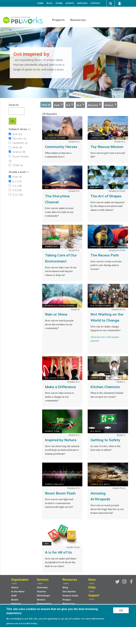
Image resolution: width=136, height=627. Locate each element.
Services (82, 3)
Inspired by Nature (60, 440)
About (14, 587)
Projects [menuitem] (58, 20)
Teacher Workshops (43, 593)
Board (14, 599)
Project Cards (70, 595)
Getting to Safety (105, 440)
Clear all (45, 105)
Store (59, 3)
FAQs (92, 587)
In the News (18, 591)
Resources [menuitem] (78, 20)
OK (121, 610)
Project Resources (69, 601)
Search (14, 105)
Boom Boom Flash (60, 493)
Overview (42, 587)
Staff (13, 595)
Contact (95, 3)
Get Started (69, 591)
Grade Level (17, 172)
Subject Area (18, 129)
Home (40, 3)
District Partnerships (44, 601)
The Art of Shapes (105, 196)
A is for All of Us (58, 552)
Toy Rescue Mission (106, 146)
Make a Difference (60, 387)
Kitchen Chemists (105, 387)
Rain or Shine (56, 314)
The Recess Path (104, 255)
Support (93, 595)
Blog (49, 3)
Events (70, 3)
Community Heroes (61, 146)
